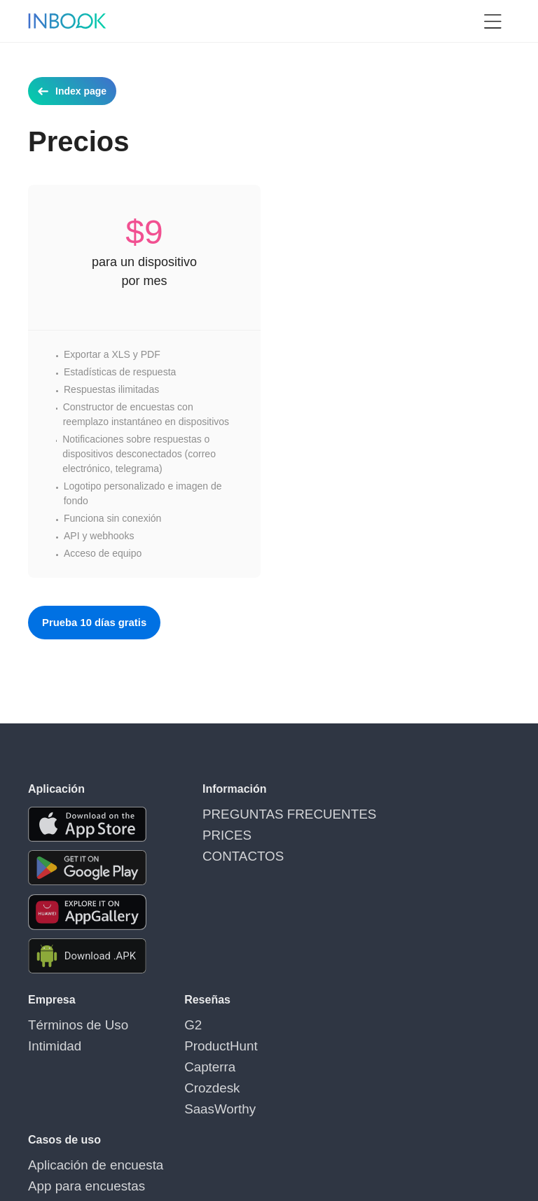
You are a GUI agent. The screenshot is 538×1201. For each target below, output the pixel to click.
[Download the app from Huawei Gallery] (87, 912)
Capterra (178, 1056)
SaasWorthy (185, 1090)
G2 (165, 1023)
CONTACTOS (232, 846)
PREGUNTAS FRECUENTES (267, 812)
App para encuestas (313, 1040)
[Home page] (67, 21)
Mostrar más (296, 1107)
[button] (492, 21)
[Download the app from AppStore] (87, 824)
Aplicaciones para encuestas (331, 1056)
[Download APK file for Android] (87, 956)
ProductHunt (186, 1040)
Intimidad (48, 1040)
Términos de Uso (65, 1023)
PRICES (220, 829)
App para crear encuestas (325, 1090)
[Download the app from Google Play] (87, 868)
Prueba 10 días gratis (98, 622)
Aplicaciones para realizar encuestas (349, 1073)
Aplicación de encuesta (319, 1023)
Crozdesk (179, 1073)
